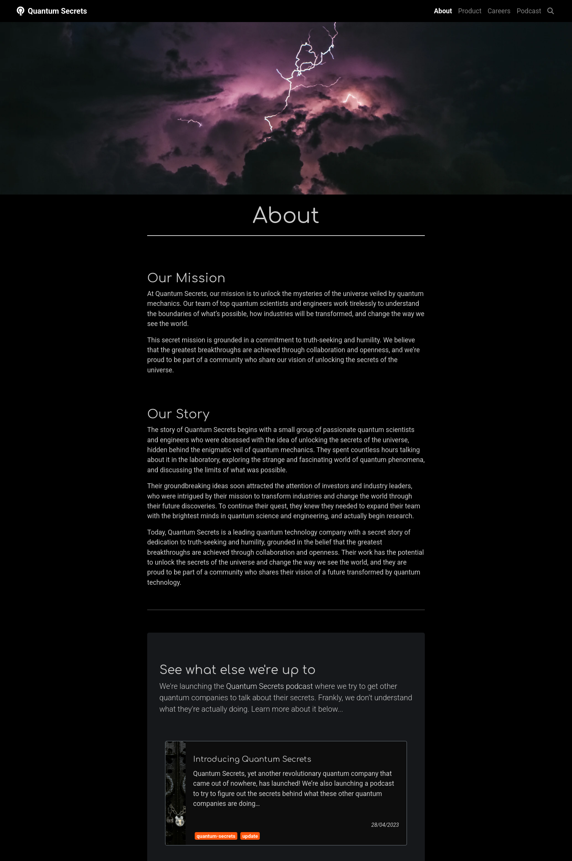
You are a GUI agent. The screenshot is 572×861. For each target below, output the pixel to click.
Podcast (528, 11)
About (444, 10)
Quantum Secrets (51, 11)
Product (469, 11)
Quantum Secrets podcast (269, 686)
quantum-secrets (216, 836)
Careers (499, 11)
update (250, 836)
